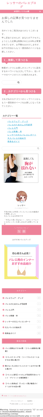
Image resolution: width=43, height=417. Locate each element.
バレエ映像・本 (14, 131)
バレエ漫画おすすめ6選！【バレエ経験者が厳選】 (22, 349)
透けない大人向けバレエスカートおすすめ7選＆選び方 (22, 367)
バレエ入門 (12, 128)
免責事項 (29, 401)
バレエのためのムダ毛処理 (19, 125)
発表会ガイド (13, 141)
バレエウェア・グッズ (17, 121)
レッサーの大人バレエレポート (21, 135)
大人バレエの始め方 (16, 138)
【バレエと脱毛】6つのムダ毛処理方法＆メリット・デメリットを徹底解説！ (22, 376)
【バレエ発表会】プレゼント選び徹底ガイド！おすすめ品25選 (21, 385)
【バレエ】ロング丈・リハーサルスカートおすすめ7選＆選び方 (22, 358)
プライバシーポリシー (17, 401)
